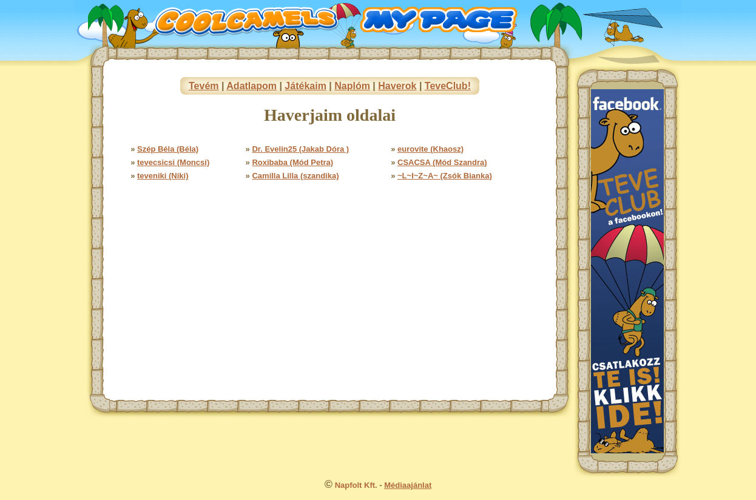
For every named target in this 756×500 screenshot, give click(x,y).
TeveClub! (448, 86)
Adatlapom (251, 86)
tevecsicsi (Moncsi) (173, 162)
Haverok (397, 86)
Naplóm (352, 86)
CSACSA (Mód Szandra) (442, 162)
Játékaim (305, 86)
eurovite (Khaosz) (430, 149)
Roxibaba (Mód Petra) (292, 162)
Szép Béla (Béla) (167, 149)
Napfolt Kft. (356, 485)
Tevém (204, 86)
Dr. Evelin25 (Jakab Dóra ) (300, 149)
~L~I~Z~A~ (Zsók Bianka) (444, 175)
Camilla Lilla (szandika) (295, 175)
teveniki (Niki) (163, 175)
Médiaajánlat (407, 485)
